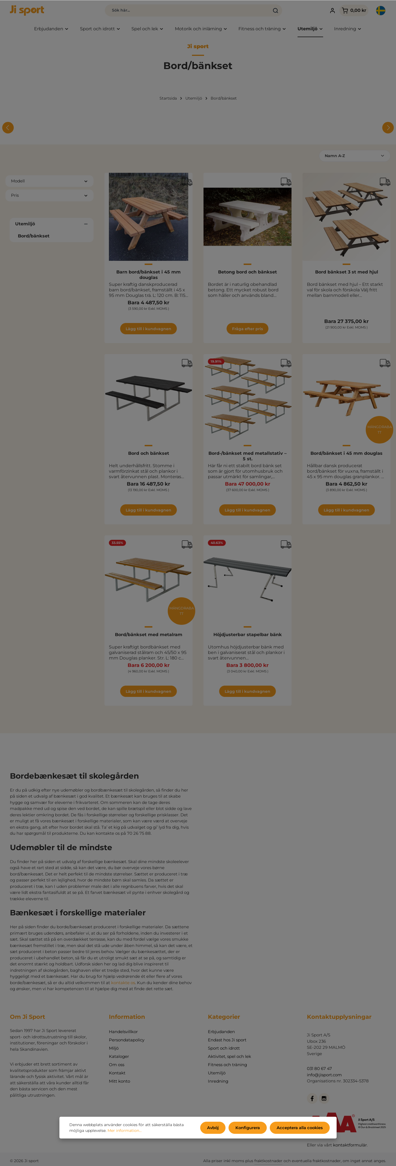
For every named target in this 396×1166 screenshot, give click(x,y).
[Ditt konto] (326, 11)
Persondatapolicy (126, 1041)
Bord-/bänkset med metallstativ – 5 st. (247, 457)
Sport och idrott (224, 1049)
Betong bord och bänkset (247, 273)
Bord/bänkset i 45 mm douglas (346, 454)
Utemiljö (217, 1074)
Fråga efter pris (247, 330)
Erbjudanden (221, 1033)
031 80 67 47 (319, 1069)
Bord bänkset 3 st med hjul (346, 273)
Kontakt (117, 1074)
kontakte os (123, 983)
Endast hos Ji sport (227, 1041)
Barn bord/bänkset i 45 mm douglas (148, 276)
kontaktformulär (350, 1146)
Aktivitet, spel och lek (229, 1057)
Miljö (114, 1049)
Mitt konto (119, 1082)
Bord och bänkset (148, 454)
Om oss (116, 1066)
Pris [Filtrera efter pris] (49, 196)
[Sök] (263, 11)
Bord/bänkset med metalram (148, 636)
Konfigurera (250, 1128)
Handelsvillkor (123, 1033)
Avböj (216, 1128)
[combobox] (175, 11)
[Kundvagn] (348, 11)
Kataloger (119, 1057)
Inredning (218, 1082)
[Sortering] (355, 157)
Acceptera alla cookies (300, 1128)
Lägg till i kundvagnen (148, 330)
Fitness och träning (227, 1066)
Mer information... (125, 1131)
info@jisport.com (324, 1076)
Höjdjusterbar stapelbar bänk (247, 636)
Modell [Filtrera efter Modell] (49, 182)
